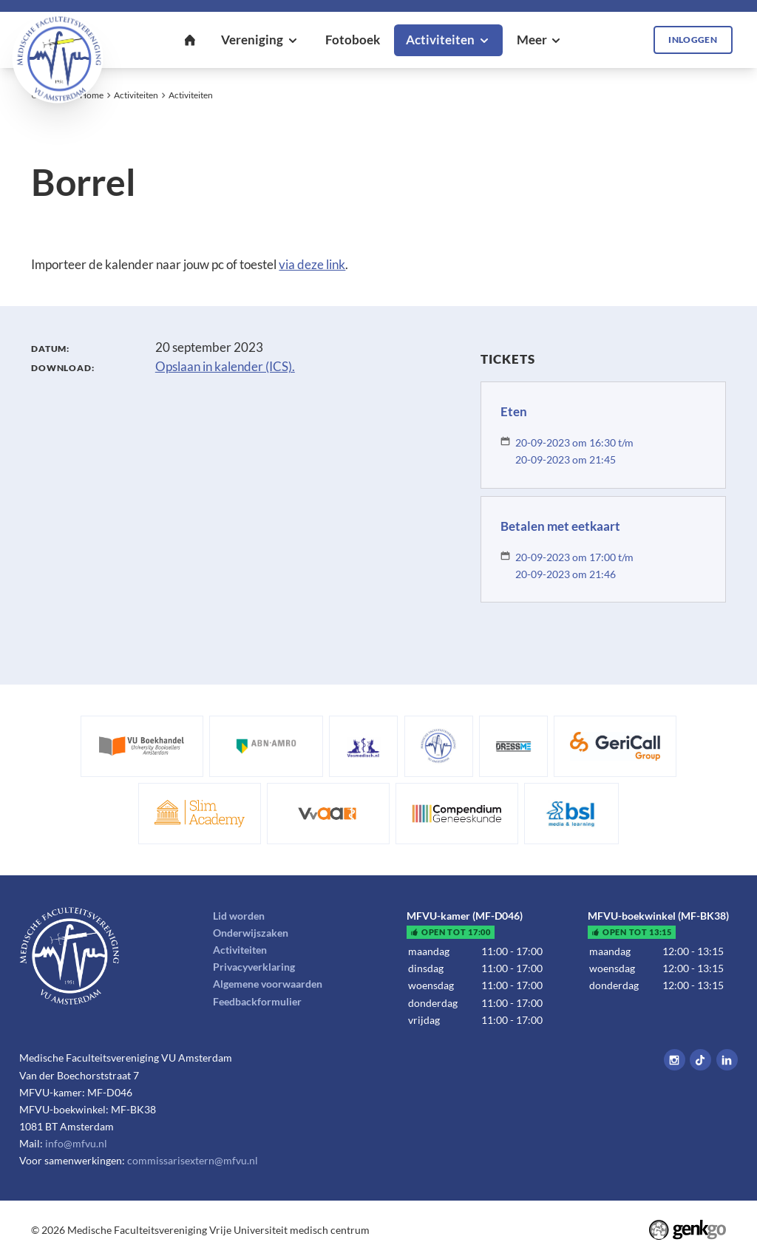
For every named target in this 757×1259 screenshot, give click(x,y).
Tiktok (700, 1059)
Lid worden (239, 915)
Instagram (674, 1059)
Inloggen (692, 39)
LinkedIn (727, 1059)
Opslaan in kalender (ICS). (225, 366)
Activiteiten (136, 95)
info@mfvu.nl (76, 1143)
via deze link (312, 264)
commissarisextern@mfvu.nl (192, 1160)
